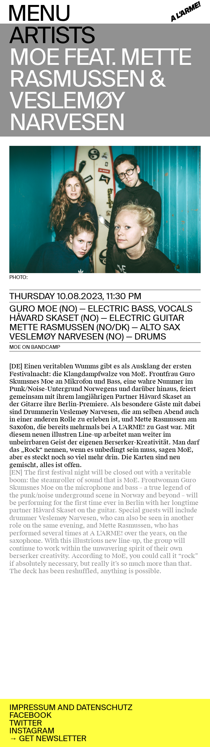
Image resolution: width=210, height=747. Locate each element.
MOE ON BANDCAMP (34, 347)
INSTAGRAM (31, 731)
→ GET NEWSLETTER (47, 738)
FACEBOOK (30, 715)
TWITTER (25, 723)
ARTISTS (52, 35)
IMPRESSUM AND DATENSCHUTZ (71, 707)
